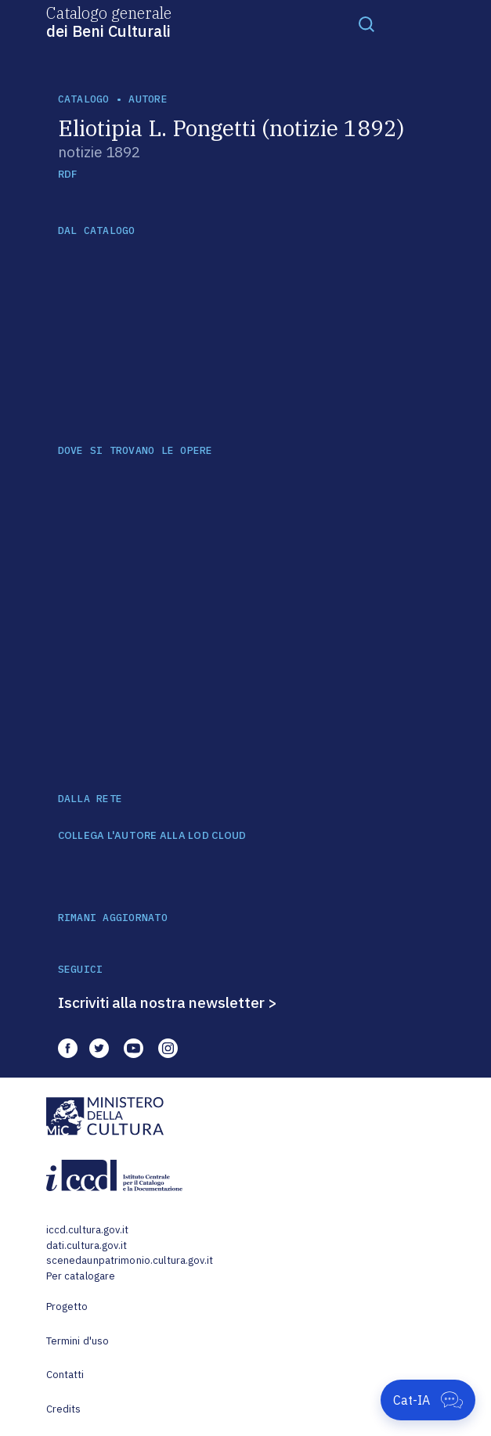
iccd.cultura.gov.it (87, 1229)
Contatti (65, 1374)
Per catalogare (81, 1276)
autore (148, 99)
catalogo (84, 99)
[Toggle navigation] (366, 23)
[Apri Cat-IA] (428, 1400)
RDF (68, 174)
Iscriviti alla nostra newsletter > (167, 1002)
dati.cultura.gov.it (86, 1245)
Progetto (67, 1306)
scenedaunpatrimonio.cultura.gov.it (129, 1260)
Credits (63, 1409)
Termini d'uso (78, 1341)
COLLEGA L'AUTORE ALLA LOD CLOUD (152, 836)
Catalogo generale (108, 21)
